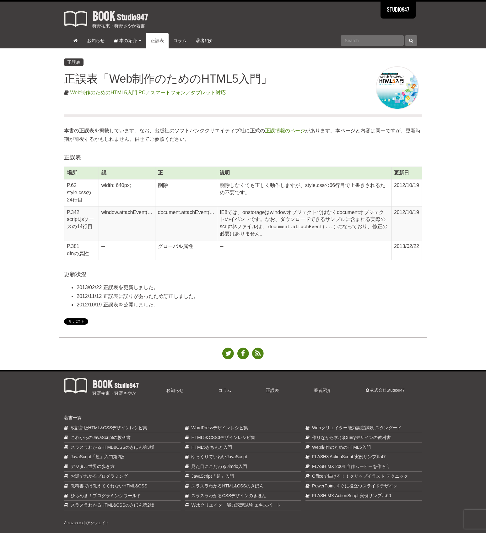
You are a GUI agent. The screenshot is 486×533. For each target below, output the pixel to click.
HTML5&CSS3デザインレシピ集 (223, 437)
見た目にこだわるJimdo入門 (219, 466)
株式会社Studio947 (385, 390)
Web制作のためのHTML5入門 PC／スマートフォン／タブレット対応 (148, 92)
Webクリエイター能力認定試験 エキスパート (235, 505)
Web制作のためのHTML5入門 (341, 447)
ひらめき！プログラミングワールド (106, 495)
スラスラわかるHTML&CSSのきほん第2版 (112, 505)
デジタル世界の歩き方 (93, 466)
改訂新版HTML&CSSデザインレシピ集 (109, 427)
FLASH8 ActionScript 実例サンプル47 (349, 456)
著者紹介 (204, 40)
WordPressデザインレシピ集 (219, 427)
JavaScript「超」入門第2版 (97, 456)
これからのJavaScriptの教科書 (101, 437)
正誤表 (157, 40)
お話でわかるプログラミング (99, 476)
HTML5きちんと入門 (211, 447)
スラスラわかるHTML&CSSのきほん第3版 (112, 447)
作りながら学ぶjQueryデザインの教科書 (351, 437)
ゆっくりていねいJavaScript (219, 456)
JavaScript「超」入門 (212, 476)
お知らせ (96, 40)
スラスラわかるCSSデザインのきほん (228, 495)
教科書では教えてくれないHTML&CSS (109, 485)
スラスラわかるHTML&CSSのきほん (227, 485)
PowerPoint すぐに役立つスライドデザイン (354, 485)
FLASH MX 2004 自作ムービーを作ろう (351, 466)
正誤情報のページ (285, 130)
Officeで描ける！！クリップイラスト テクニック (360, 476)
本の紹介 (127, 40)
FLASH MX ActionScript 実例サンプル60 (351, 495)
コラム (179, 40)
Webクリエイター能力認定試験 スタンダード (356, 427)
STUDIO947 (398, 10)
